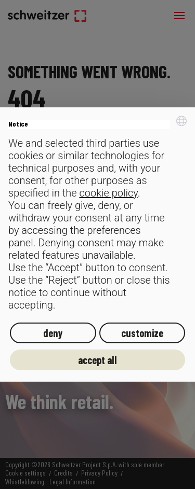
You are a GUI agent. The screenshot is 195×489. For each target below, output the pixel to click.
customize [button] (142, 333)
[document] (97, 213)
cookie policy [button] (108, 193)
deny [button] (52, 333)
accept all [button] (97, 360)
